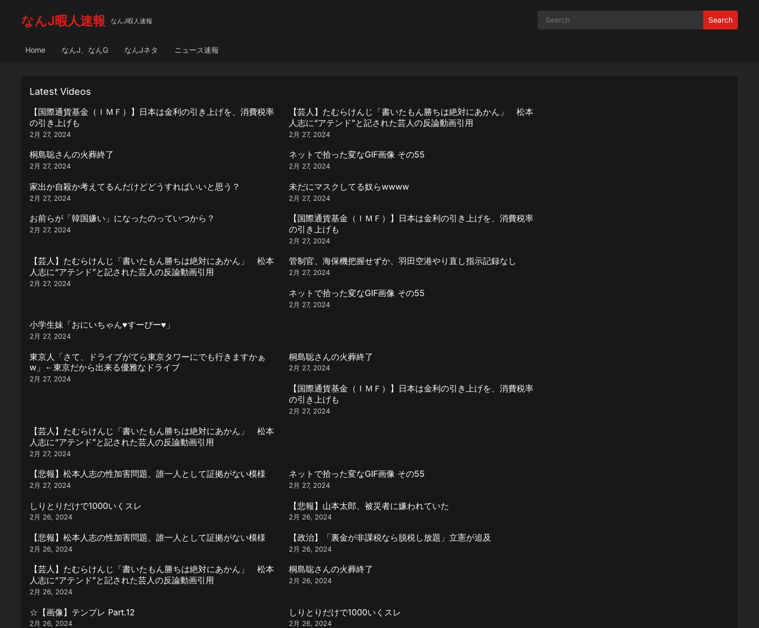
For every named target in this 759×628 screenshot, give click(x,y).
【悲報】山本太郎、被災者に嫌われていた (641, 283)
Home (35, 49)
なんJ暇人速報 (63, 20)
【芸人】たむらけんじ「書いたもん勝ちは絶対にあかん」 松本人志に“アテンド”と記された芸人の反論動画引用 (291, 122)
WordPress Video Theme (394, 609)
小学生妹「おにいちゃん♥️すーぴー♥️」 (633, 197)
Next (418, 552)
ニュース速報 (196, 49)
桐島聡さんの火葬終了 (426, 111)
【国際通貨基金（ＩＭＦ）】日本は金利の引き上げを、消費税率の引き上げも (114, 117)
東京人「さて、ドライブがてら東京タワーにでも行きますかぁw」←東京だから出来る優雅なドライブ (114, 251)
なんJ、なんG (85, 49)
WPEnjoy (454, 609)
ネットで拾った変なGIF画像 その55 (629, 111)
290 (391, 552)
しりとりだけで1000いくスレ (440, 283)
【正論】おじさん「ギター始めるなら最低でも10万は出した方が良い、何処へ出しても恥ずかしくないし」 (468, 379)
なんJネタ (141, 49)
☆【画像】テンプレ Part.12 (82, 368)
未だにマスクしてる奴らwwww (267, 154)
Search (720, 19)
